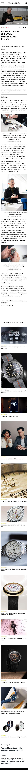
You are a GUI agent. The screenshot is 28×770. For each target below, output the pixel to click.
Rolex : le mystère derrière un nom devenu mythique (14, 501)
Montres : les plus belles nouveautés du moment (13, 682)
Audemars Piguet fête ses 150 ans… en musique (13, 458)
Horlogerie (5, 27)
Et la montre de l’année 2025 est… (9, 416)
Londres (10, 73)
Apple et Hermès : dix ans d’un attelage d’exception (14, 737)
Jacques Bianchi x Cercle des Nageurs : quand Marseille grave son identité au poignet (12, 712)
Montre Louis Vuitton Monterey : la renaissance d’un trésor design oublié (13, 613)
